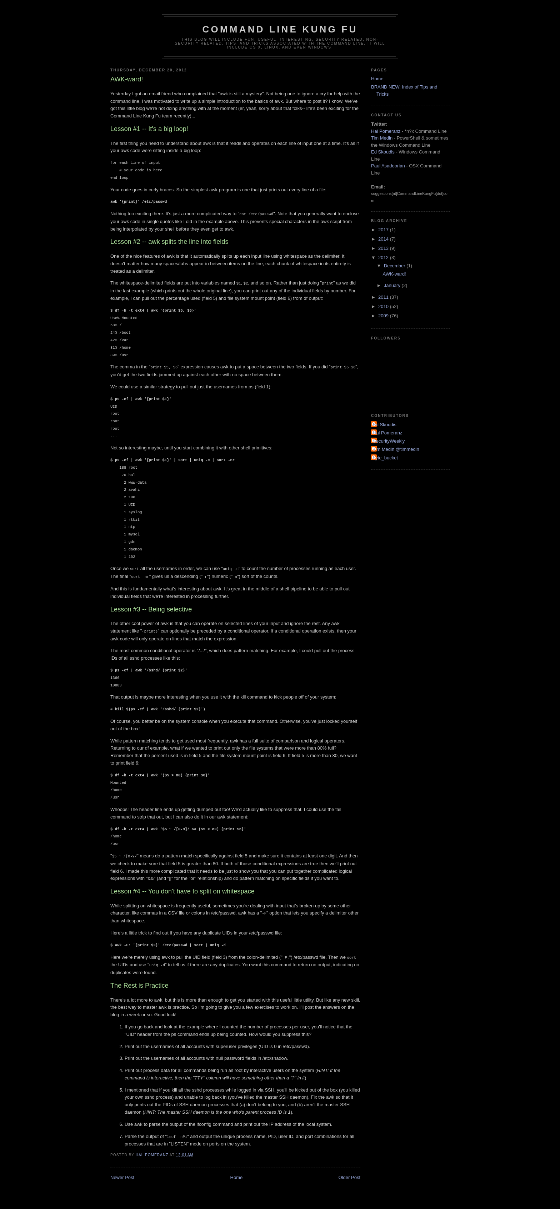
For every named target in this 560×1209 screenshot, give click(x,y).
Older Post (349, 1173)
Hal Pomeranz (385, 131)
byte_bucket (385, 457)
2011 (384, 297)
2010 (384, 306)
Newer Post (122, 1173)
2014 (384, 239)
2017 (384, 229)
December (395, 265)
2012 (384, 257)
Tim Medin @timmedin (396, 449)
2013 (384, 248)
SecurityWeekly (389, 441)
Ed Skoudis (383, 152)
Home (236, 1173)
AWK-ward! (394, 274)
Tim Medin (381, 138)
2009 (384, 315)
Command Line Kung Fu (280, 29)
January (393, 285)
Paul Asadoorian (388, 165)
